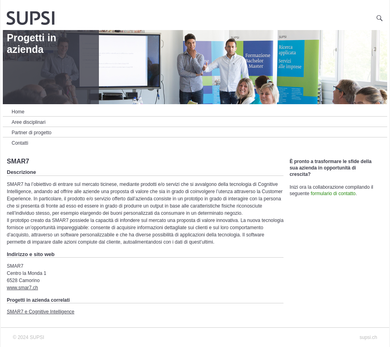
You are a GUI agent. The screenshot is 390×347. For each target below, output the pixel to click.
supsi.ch (368, 337)
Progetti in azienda (31, 43)
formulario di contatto (333, 193)
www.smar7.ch (22, 288)
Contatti (20, 143)
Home (18, 112)
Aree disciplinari (29, 122)
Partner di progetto (31, 132)
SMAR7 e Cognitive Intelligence (40, 312)
